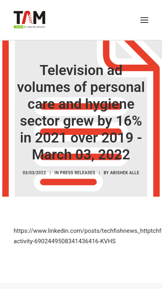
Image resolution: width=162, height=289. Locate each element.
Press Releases (77, 173)
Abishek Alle (125, 173)
